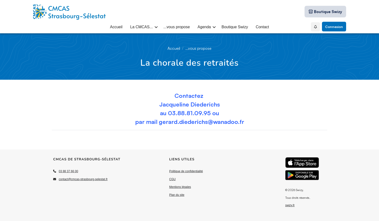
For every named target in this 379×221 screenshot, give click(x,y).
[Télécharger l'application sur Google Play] (302, 175)
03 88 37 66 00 (68, 171)
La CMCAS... (141, 27)
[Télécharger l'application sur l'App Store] (302, 162)
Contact (262, 27)
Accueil (116, 27)
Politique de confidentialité (186, 171)
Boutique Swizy (234, 27)
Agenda (204, 27)
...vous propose (176, 27)
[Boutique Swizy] (325, 11)
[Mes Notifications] (315, 26)
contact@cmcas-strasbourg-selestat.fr (83, 179)
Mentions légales (180, 187)
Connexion (334, 27)
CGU (172, 179)
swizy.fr (290, 205)
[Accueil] (69, 11)
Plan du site (176, 195)
